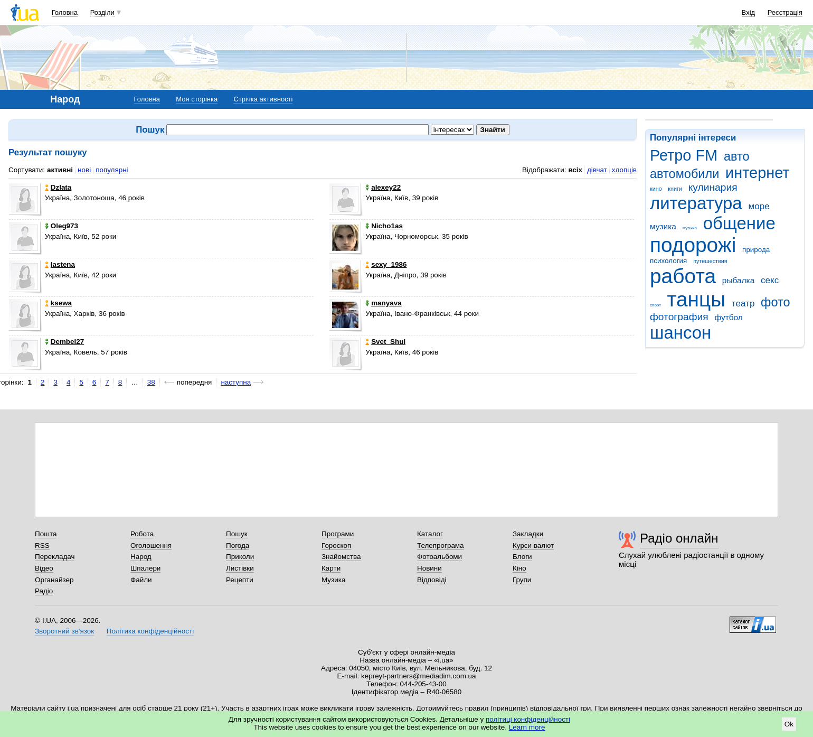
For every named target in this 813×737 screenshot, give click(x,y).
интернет (757, 172)
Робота (142, 534)
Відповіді (432, 580)
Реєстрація (785, 12)
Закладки (528, 534)
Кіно (519, 568)
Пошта (45, 534)
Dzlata (58, 187)
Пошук (237, 534)
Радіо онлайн (679, 538)
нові (84, 170)
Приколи (240, 557)
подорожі (693, 245)
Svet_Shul (385, 342)
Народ (141, 557)
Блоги (522, 557)
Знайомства (341, 557)
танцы (696, 299)
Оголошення (151, 545)
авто (737, 156)
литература (696, 203)
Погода (237, 545)
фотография (679, 316)
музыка (690, 228)
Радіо (44, 591)
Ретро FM (683, 155)
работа (683, 276)
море (758, 206)
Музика (333, 580)
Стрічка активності (262, 99)
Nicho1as (384, 226)
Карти (331, 568)
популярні (112, 170)
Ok (788, 724)
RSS (42, 545)
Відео (44, 568)
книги (675, 188)
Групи (522, 580)
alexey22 (383, 187)
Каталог (430, 534)
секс (770, 280)
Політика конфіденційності (150, 631)
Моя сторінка (197, 99)
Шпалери (145, 568)
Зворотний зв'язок (64, 631)
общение (739, 223)
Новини (429, 568)
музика (663, 226)
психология (668, 261)
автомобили (684, 174)
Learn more (527, 727)
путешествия (710, 261)
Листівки (240, 568)
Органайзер (54, 580)
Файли (141, 580)
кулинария (713, 187)
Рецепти (239, 580)
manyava (383, 303)
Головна (65, 12)
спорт (655, 305)
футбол (728, 317)
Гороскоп (336, 545)
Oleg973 (61, 226)
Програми (338, 534)
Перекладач (54, 557)
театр (743, 303)
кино (656, 188)
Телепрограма (440, 545)
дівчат (597, 170)
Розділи (102, 12)
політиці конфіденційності (528, 719)
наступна (236, 382)
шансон (680, 332)
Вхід (748, 12)
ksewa (58, 303)
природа (756, 250)
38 (151, 382)
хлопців (624, 170)
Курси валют (533, 545)
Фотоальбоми (439, 557)
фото (775, 302)
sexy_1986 (385, 264)
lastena (60, 264)
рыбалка (738, 280)
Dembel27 (64, 342)
